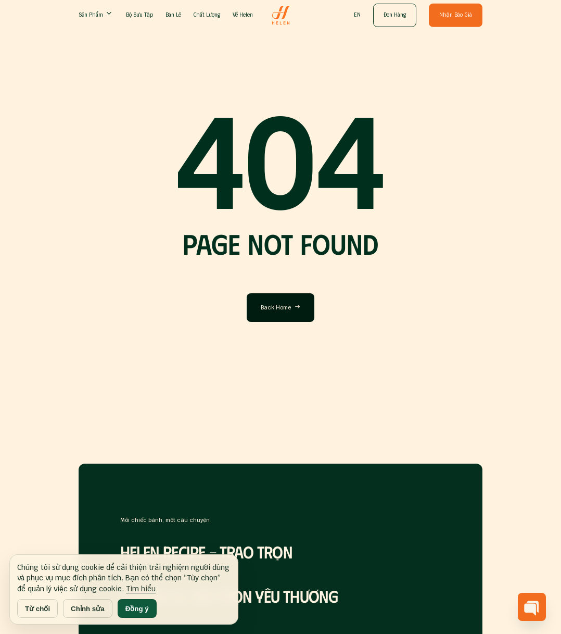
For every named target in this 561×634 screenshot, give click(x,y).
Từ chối (37, 609)
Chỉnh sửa (88, 609)
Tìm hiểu (141, 588)
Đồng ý (137, 609)
